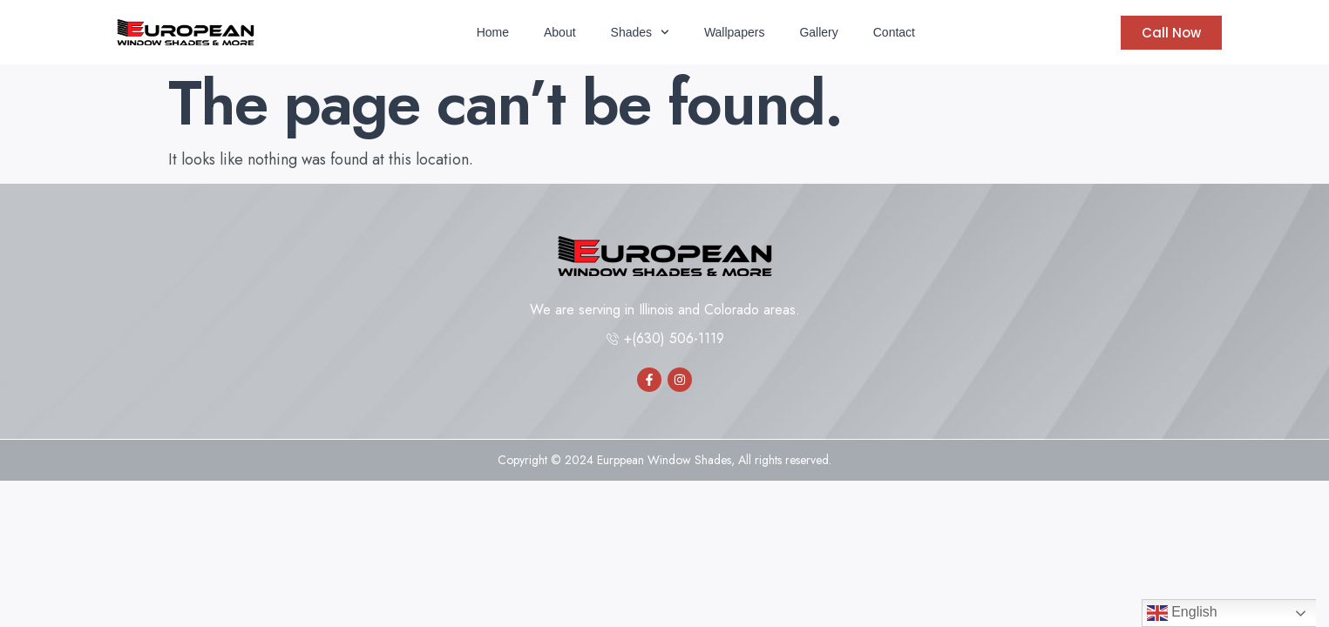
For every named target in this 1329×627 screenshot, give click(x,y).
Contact (894, 32)
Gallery (818, 32)
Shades (640, 32)
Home (493, 32)
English (1182, 613)
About (560, 32)
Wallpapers (734, 32)
